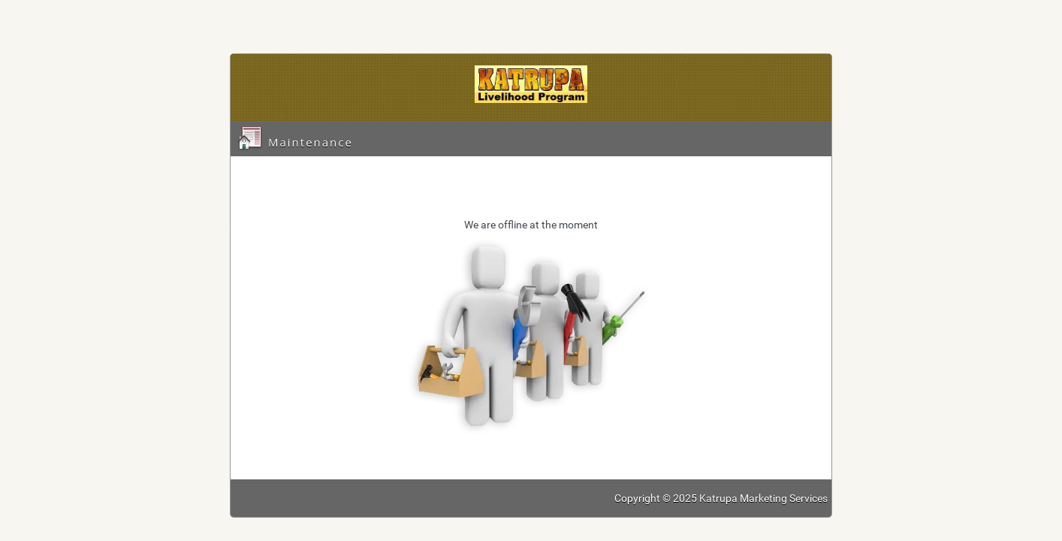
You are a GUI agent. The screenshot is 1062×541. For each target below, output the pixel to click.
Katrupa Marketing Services (763, 498)
